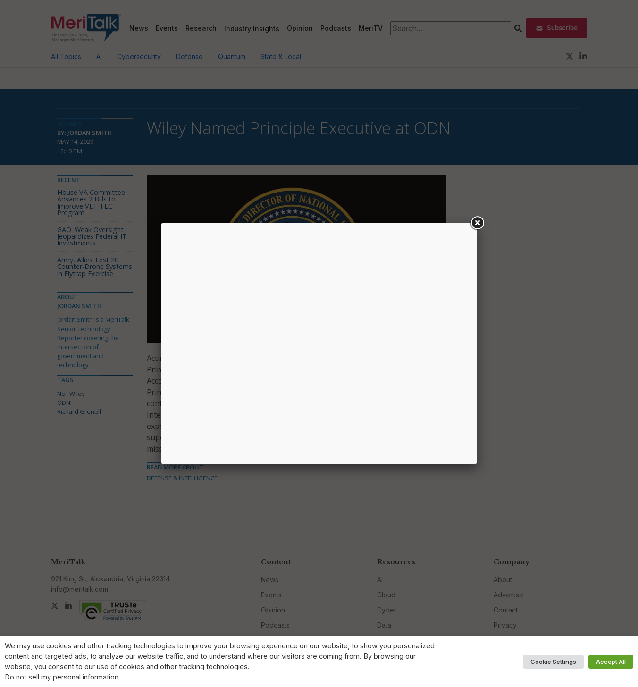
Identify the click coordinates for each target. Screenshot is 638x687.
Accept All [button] (611, 661)
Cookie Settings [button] (553, 661)
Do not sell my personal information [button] (61, 677)
